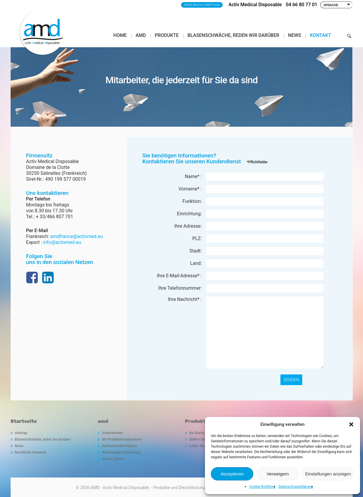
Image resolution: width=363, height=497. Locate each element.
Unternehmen (112, 433)
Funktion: (192, 201)
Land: (196, 263)
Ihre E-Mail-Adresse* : (179, 275)
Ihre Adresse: (188, 226)
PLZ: (197, 238)
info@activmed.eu (62, 242)
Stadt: (196, 251)
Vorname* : (190, 189)
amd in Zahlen (113, 459)
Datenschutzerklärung (295, 487)
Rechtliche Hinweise (31, 452)
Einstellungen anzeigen (328, 473)
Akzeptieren (232, 473)
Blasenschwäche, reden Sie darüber (42, 439)
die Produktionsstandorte (122, 439)
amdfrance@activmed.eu (76, 236)
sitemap (21, 433)
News (19, 446)
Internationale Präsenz (119, 446)
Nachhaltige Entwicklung (121, 452)
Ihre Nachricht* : (185, 299)
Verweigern (278, 473)
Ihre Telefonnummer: (180, 288)
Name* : (193, 176)
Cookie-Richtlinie (262, 487)
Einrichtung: (189, 213)
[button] (351, 424)
